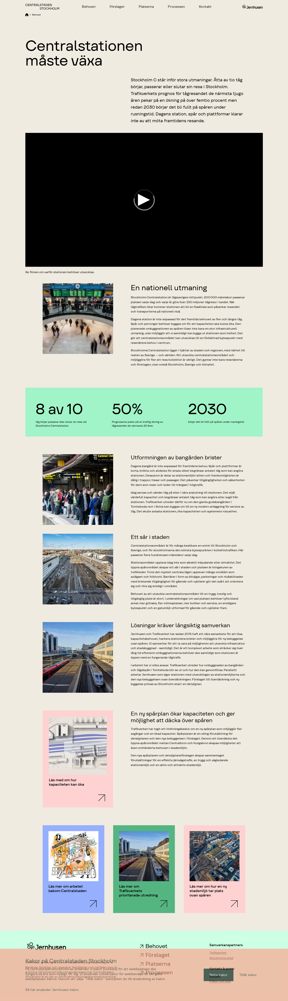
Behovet (156, 946)
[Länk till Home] (26, 14)
